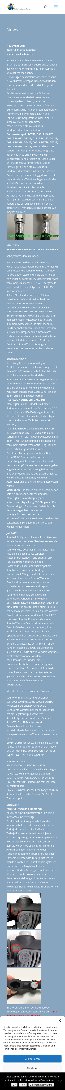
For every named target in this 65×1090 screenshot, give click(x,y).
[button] (60, 1020)
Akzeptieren (32, 1058)
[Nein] (60, 1081)
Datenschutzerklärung (41, 1084)
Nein (23, 1084)
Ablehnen (32, 1068)
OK (14, 1084)
